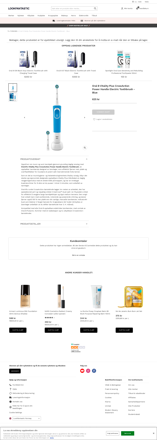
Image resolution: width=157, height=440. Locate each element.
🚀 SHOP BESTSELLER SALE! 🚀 (78, 25)
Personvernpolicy (112, 393)
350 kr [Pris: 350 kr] (48, 322)
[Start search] (95, 8)
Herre (73, 16)
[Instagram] (88, 372)
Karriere (131, 410)
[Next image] (84, 117)
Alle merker (133, 389)
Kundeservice (16, 385)
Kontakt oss (15, 401)
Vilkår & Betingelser (113, 385)
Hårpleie (30, 16)
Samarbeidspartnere (136, 402)
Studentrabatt (134, 414)
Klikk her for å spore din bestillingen (20, 407)
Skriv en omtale (78, 255)
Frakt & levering (111, 389)
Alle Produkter (134, 406)
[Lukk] (153, 433)
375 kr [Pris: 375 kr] (119, 315)
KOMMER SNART (103, 112)
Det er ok (127, 433)
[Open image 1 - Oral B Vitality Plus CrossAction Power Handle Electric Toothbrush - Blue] (12, 87)
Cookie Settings (15, 413)
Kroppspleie (53, 16)
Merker (11, 16)
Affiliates (132, 398)
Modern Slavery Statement (111, 411)
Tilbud (94, 16)
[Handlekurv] (142, 8)
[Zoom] (85, 148)
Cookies (108, 398)
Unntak (108, 406)
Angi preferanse (112, 433)
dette (52, 438)
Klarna (107, 402)
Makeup (64, 16)
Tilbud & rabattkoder (136, 393)
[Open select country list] (27, 418)
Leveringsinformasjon (19, 397)
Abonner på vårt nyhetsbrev (92, 20)
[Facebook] (94, 372)
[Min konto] (127, 8)
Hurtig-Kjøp (19, 331)
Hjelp (147, 2)
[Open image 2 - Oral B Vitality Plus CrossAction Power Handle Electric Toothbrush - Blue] (12, 97)
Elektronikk (83, 16)
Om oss (131, 385)
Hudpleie (41, 16)
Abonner (15, 371)
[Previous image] (24, 117)
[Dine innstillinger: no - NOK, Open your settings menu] (136, 1)
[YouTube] (82, 372)
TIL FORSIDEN (12, 31)
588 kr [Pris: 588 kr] (12, 318)
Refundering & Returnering (21, 393)
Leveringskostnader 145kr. (64, 20)
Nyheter (21, 16)
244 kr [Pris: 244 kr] (83, 318)
